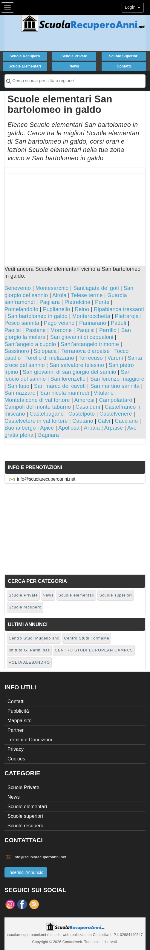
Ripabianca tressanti (119, 309)
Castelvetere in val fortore (36, 421)
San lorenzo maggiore (117, 379)
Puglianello (56, 309)
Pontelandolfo (21, 309)
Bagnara (48, 435)
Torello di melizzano (49, 358)
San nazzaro (20, 393)
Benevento (17, 288)
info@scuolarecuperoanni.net (46, 479)
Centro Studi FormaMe (86, 638)
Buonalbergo (20, 428)
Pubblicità (18, 711)
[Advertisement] (75, 216)
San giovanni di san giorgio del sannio (69, 372)
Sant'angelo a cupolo (30, 344)
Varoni (115, 358)
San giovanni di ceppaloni (81, 337)
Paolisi (12, 330)
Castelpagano (47, 414)
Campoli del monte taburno (37, 407)
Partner (15, 730)
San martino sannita (115, 386)
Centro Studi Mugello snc (34, 638)
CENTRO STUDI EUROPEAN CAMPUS (94, 650)
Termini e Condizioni (29, 739)
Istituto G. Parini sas (29, 650)
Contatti (124, 66)
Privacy (15, 749)
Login (132, 7)
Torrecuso (91, 358)
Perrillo (108, 330)
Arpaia (92, 428)
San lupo (18, 386)
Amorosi (84, 400)
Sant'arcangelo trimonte (90, 344)
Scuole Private (74, 56)
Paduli (118, 323)
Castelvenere (116, 414)
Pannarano (92, 323)
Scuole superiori (123, 56)
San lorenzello (68, 379)
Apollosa (68, 428)
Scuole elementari (25, 66)
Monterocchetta (91, 316)
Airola (59, 295)
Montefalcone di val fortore (37, 400)
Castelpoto (81, 414)
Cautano (82, 421)
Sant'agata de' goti (96, 288)
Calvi (104, 421)
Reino (82, 309)
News (74, 66)
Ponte (102, 302)
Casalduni (88, 407)
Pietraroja (127, 316)
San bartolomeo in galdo (37, 316)
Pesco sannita (21, 323)
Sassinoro (16, 351)
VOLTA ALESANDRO (29, 662)
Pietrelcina (78, 302)
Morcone (61, 330)
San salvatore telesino (77, 365)
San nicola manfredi (64, 393)
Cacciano (126, 421)
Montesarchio (52, 288)
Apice (47, 428)
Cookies (16, 758)
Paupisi (85, 330)
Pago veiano (59, 323)
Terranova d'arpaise (85, 351)
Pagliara (49, 302)
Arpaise (113, 428)
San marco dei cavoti (60, 386)
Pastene (35, 330)
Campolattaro (115, 400)
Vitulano (104, 393)
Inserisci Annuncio (25, 872)
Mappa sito (19, 720)
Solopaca (45, 351)
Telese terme (87, 295)
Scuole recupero (25, 56)
